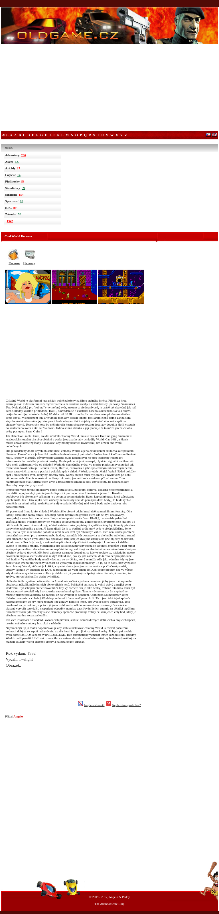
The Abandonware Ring (109, 903)
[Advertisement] (109, 88)
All (5, 135)
